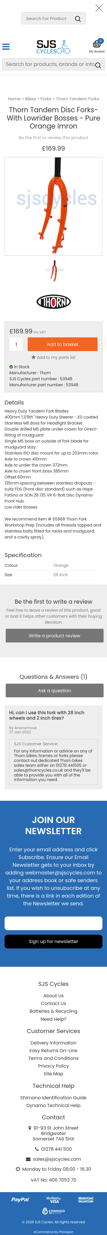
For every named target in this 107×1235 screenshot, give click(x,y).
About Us (53, 995)
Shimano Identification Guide (54, 1097)
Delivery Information (53, 1043)
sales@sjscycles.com (57, 1159)
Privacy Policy (53, 1066)
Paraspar (66, 1232)
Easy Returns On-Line (54, 1050)
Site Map (53, 1073)
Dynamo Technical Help (54, 1105)
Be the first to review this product (53, 137)
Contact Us (53, 1003)
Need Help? (53, 1019)
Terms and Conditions (54, 1058)
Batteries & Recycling (54, 1011)
